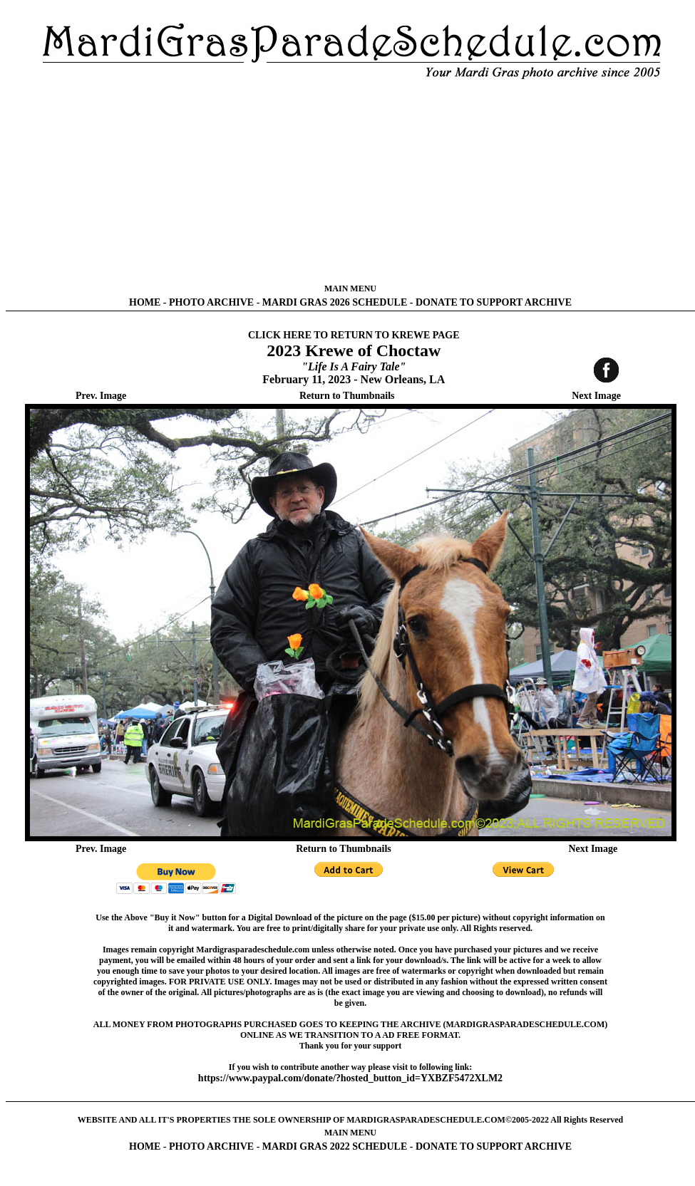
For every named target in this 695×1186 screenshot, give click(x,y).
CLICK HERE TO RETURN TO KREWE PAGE (354, 335)
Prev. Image (101, 395)
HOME (144, 302)
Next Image (596, 395)
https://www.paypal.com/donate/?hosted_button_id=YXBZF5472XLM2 (350, 1078)
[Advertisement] (351, 181)
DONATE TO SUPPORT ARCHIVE (494, 302)
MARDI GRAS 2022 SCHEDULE (334, 1146)
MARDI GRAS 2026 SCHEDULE (334, 302)
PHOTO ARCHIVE (211, 302)
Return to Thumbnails (347, 395)
